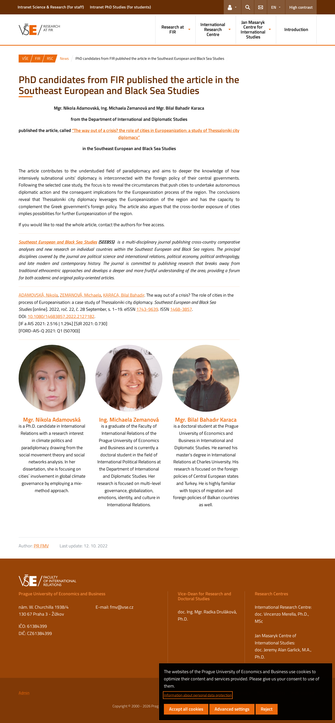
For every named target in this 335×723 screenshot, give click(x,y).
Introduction (296, 29)
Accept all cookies (186, 709)
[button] (232, 7)
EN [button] (273, 7)
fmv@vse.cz (121, 607)
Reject (266, 709)
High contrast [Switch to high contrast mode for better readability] (301, 7)
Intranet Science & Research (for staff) (51, 7)
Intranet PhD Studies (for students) (120, 7)
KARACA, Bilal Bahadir (123, 295)
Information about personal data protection (198, 695)
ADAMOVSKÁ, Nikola (38, 295)
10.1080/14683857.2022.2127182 (61, 316)
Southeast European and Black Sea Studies (58, 242)
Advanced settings (232, 709)
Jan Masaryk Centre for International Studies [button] (253, 29)
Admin (24, 693)
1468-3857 (181, 309)
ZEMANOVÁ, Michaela (80, 295)
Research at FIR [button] (172, 29)
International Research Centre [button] (212, 29)
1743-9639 (147, 309)
